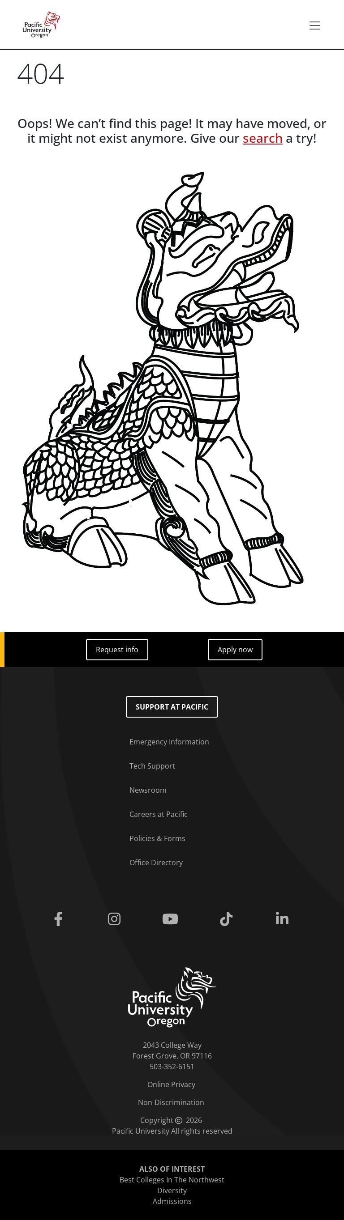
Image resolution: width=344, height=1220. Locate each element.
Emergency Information (169, 742)
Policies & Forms (157, 838)
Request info (117, 650)
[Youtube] (172, 919)
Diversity (172, 1190)
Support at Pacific (172, 707)
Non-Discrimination (171, 1102)
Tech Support (152, 766)
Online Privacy (171, 1084)
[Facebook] (60, 919)
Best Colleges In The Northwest (172, 1180)
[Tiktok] (228, 919)
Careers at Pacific (158, 814)
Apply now (235, 650)
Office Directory (156, 862)
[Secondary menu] (315, 25)
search (263, 137)
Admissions (172, 1201)
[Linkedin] (284, 919)
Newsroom (148, 790)
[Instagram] (116, 919)
